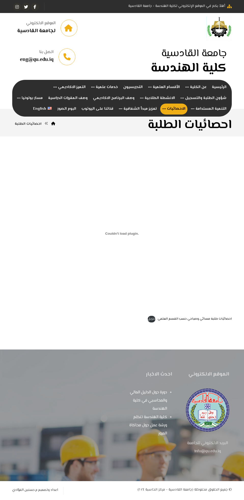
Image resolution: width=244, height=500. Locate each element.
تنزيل (151, 319)
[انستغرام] (17, 7)
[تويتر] (26, 7)
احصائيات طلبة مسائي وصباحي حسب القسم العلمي (195, 319)
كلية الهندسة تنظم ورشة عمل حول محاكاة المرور (148, 426)
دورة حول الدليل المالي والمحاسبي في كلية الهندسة (148, 401)
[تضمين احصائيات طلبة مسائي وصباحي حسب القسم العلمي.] (122, 233)
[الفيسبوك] (35, 7)
